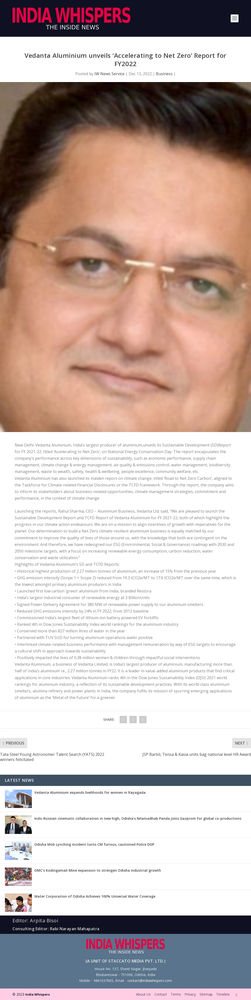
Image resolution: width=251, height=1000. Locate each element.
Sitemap (206, 994)
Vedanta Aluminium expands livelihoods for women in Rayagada (90, 792)
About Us (143, 994)
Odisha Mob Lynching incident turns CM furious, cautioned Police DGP (94, 844)
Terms (176, 994)
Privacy (190, 994)
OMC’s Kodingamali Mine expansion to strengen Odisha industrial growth (97, 870)
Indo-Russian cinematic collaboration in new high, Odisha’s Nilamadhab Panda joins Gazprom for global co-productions (137, 818)
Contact (160, 994)
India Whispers (37, 994)
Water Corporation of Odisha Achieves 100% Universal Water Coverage (94, 896)
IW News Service (109, 73)
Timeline (223, 994)
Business (164, 73)
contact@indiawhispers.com (149, 980)
